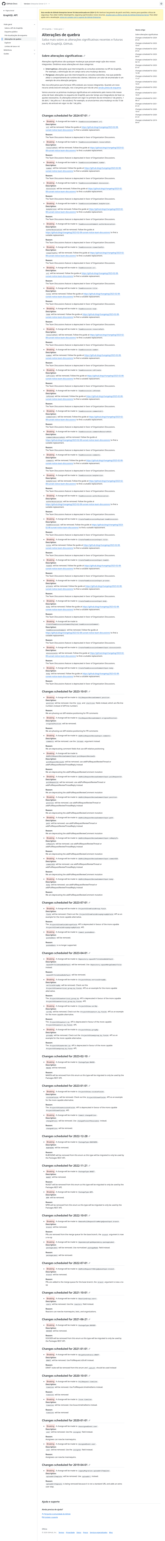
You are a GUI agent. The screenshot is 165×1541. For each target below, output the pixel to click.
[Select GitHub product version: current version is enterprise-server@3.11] (37, 4)
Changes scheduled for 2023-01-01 (66, 1086)
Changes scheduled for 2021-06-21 (66, 1319)
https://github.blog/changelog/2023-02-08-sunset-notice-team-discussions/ (78, 232)
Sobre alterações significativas (63, 56)
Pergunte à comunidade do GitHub (56, 1514)
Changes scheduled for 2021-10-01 (66, 1292)
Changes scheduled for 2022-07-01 (66, 1263)
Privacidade (70, 1532)
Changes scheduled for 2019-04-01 (66, 1465)
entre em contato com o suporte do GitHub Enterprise (80, 17)
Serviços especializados (98, 1532)
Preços (85, 1532)
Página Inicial (8, 11)
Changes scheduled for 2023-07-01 (66, 902)
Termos (61, 1532)
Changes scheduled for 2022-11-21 (66, 1165)
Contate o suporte (50, 1517)
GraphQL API (10, 15)
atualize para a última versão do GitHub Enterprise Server (127, 15)
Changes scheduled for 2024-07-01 (66, 115)
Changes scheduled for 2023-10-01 (66, 691)
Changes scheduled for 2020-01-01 (66, 1420)
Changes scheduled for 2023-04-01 (66, 953)
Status (79, 1532)
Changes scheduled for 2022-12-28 (66, 1136)
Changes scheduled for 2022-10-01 (66, 1215)
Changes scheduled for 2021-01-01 (66, 1349)
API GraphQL (47, 29)
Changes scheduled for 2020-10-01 (66, 1375)
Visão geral (58, 29)
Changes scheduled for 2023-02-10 (66, 1056)
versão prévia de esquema (109, 87)
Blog (111, 1532)
